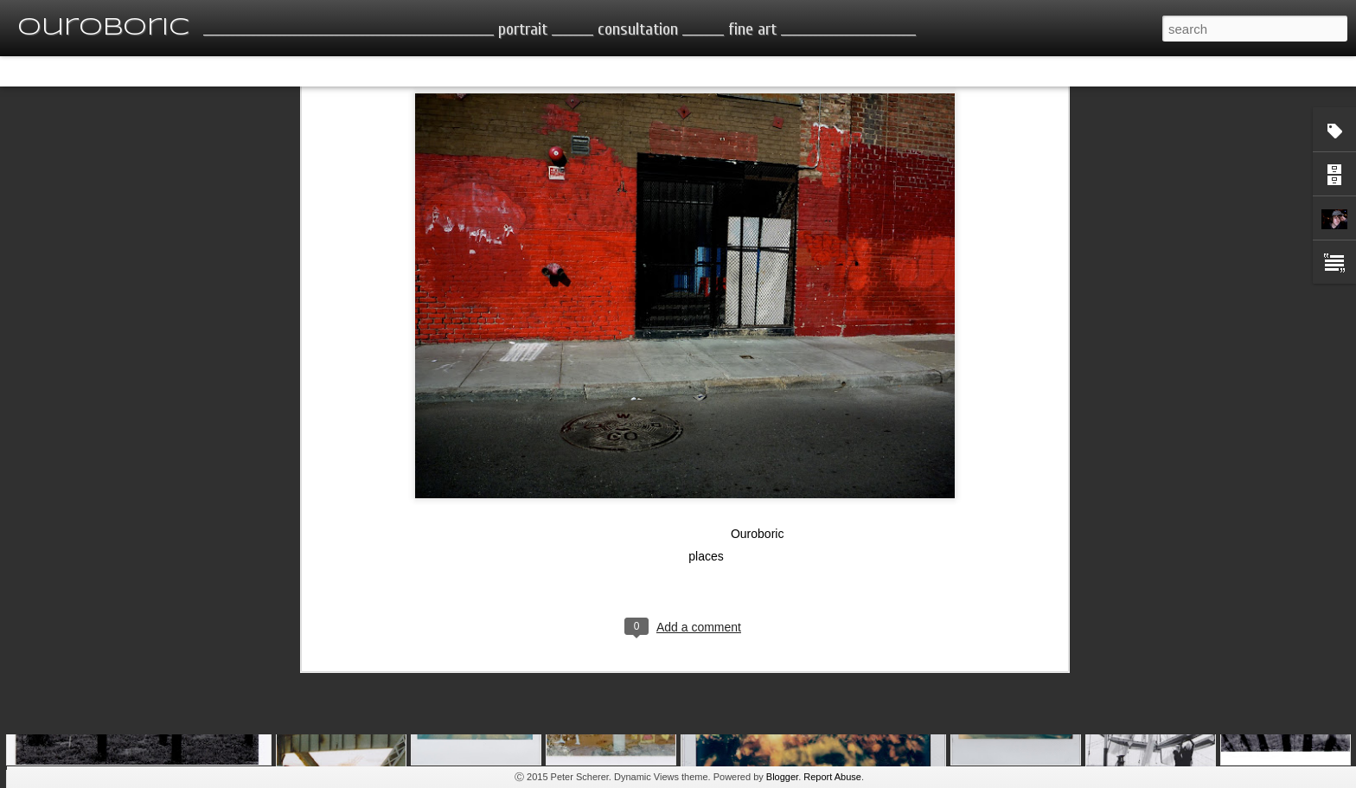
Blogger (782, 777)
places (705, 449)
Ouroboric (757, 426)
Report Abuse (832, 777)
